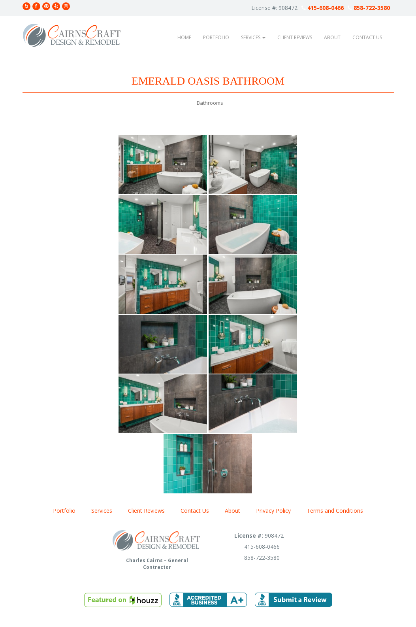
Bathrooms (210, 102)
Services (253, 37)
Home (184, 37)
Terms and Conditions (335, 510)
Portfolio (216, 37)
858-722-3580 (369, 7)
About (332, 37)
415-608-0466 (322, 7)
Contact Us (367, 37)
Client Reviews (294, 37)
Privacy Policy (273, 510)
